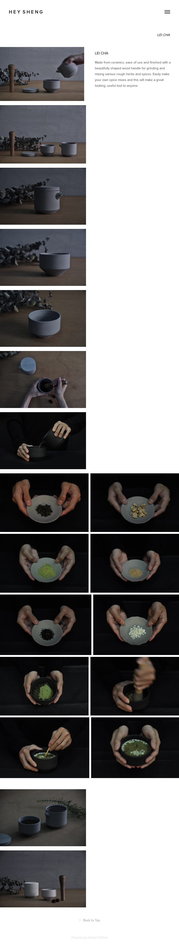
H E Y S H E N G (26, 11)
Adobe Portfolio (97, 937)
